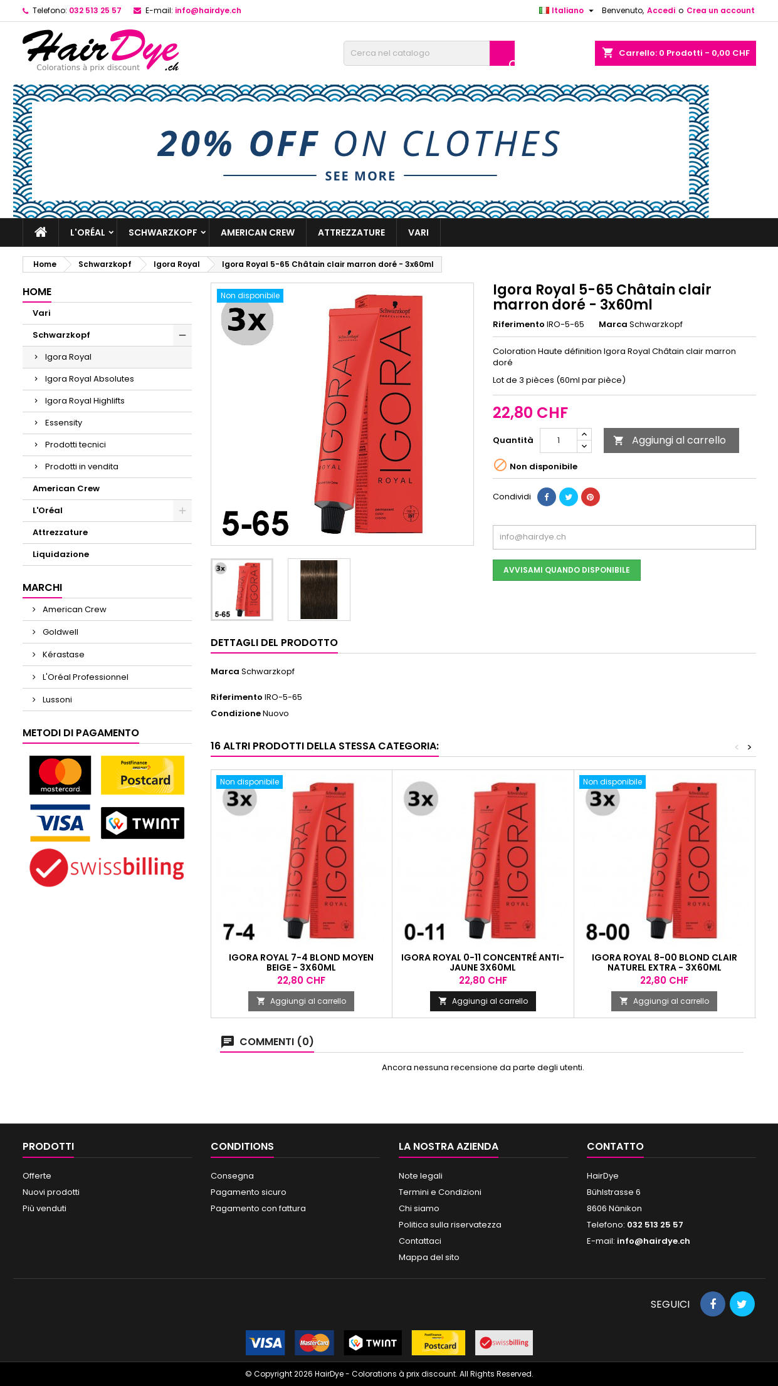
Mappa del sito (429, 1257)
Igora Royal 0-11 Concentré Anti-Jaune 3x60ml (482, 962)
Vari (418, 232)
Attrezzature (351, 232)
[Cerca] (429, 53)
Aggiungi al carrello (669, 440)
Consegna (232, 1176)
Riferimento (519, 324)
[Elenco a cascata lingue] (568, 10)
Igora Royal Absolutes (89, 379)
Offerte (37, 1176)
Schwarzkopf (163, 232)
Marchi (42, 587)
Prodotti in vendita (81, 466)
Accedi (661, 10)
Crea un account (720, 10)
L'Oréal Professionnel (85, 677)
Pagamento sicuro (248, 1192)
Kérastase (63, 654)
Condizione (236, 713)
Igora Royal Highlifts (85, 401)
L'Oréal (87, 232)
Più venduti (44, 1208)
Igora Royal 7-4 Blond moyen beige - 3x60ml (301, 962)
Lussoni (56, 700)
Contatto (615, 1146)
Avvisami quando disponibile (566, 570)
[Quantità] (558, 440)
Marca (613, 324)
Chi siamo (419, 1208)
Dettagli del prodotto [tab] (274, 642)
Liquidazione (61, 554)
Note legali (421, 1176)
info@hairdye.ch (208, 10)
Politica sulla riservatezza (450, 1225)
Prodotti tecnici (75, 445)
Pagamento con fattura (258, 1208)
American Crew (258, 232)
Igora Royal (68, 357)
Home (37, 291)
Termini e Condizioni (440, 1192)
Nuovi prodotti (51, 1192)
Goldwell (59, 632)
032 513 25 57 (95, 10)
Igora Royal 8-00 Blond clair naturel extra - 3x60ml (664, 962)
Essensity (63, 423)
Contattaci (420, 1241)
